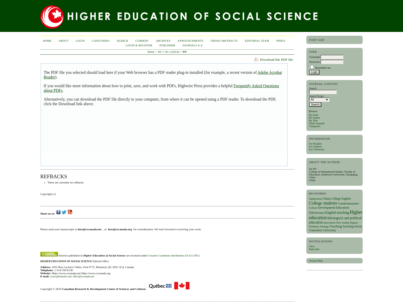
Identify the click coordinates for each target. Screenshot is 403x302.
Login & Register (139, 45)
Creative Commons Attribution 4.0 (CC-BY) (173, 255)
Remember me (323, 67)
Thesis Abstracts (224, 40)
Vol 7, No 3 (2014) (168, 51)
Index (280, 40)
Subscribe (314, 249)
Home (47, 40)
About (63, 40)
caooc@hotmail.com (60, 276)
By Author (314, 117)
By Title (313, 120)
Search (122, 40)
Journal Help (316, 260)
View (312, 246)
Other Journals (317, 123)
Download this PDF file (276, 59)
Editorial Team (257, 40)
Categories (314, 126)
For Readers (315, 143)
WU (184, 51)
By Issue (313, 114)
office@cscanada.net (83, 276)
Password (314, 61)
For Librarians (316, 149)
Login (80, 40)
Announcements (190, 40)
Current (142, 40)
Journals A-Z (192, 45)
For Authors (315, 146)
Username (314, 57)
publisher (167, 45)
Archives (163, 40)
